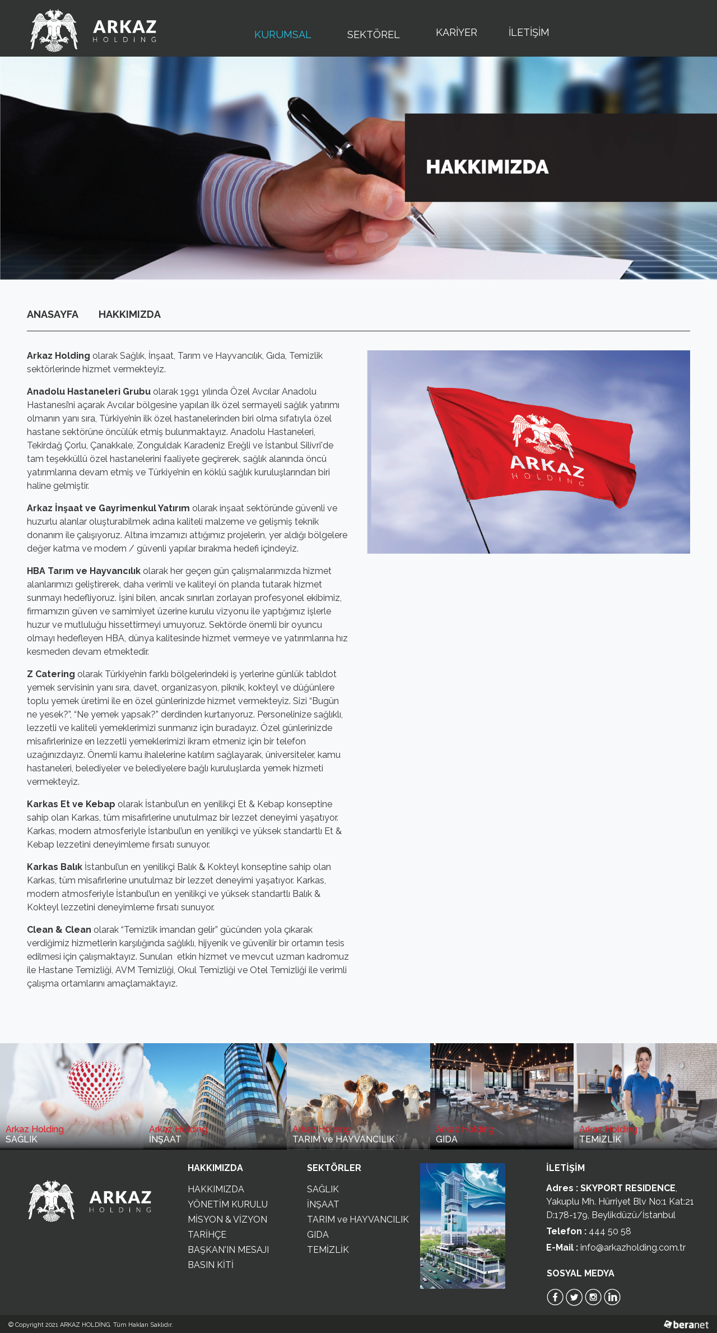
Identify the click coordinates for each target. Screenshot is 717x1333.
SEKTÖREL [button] (375, 33)
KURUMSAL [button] (285, 33)
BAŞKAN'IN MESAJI (228, 1249)
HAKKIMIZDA (130, 314)
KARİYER (456, 32)
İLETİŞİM (529, 32)
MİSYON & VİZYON (227, 1219)
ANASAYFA (52, 314)
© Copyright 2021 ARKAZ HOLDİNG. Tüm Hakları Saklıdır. (90, 1325)
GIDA (318, 1234)
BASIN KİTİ (211, 1265)
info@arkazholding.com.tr (633, 1247)
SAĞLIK (323, 1189)
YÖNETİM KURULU (228, 1204)
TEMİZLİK (328, 1249)
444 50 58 (610, 1231)
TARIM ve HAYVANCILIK (358, 1219)
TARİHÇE (207, 1234)
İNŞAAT (323, 1204)
